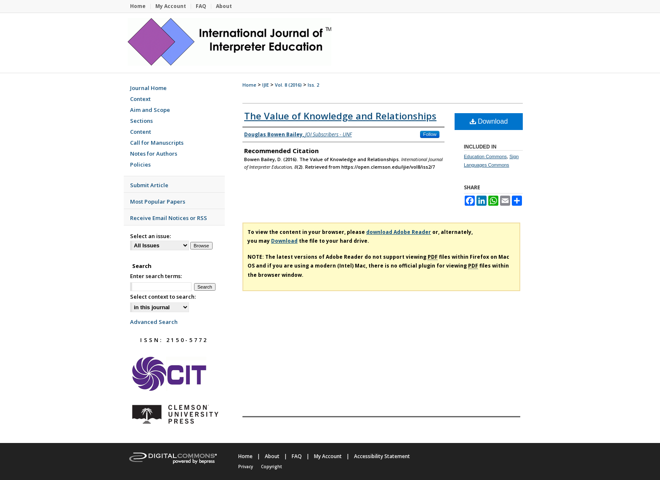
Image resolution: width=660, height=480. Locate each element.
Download (489, 121)
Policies (140, 164)
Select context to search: (163, 296)
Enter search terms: (156, 276)
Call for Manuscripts (157, 142)
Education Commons (485, 156)
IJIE (265, 85)
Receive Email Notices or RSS (168, 218)
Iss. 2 (313, 85)
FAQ (297, 456)
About (272, 456)
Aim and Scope (150, 110)
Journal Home (148, 88)
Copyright (271, 466)
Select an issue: (150, 236)
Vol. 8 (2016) (288, 85)
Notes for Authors (153, 153)
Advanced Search (154, 322)
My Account (328, 456)
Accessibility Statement (382, 456)
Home (249, 85)
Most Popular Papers (157, 201)
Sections (141, 121)
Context (140, 99)
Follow (429, 134)
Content (140, 131)
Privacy (245, 466)
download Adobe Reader (398, 232)
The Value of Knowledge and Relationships (340, 115)
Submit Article (149, 185)
